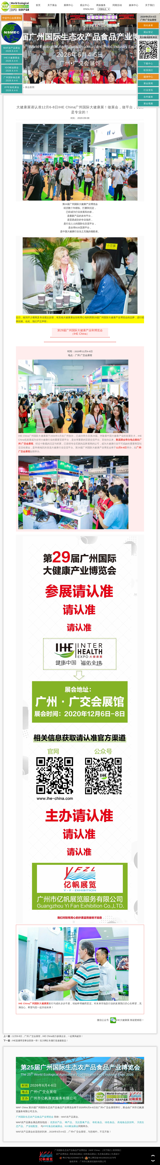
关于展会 (52, 5)
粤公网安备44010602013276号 (100, 1158)
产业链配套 (32, 1126)
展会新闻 (29, 87)
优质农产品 (56, 1122)
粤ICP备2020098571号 (71, 1158)
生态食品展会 (104, 1154)
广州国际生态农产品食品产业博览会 (34, 1116)
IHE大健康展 (120, 1020)
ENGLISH (88, 9)
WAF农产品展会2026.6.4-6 (11, 49)
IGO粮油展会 (71, 1126)
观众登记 (148, 32)
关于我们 (150, 5)
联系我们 (117, 1150)
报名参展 (148, 25)
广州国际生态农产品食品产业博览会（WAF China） (78, 1150)
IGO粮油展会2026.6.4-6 (12, 69)
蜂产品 (68, 1122)
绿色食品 (109, 1122)
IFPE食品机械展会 (52, 1126)
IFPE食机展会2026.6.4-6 (11, 89)
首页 (38, 5)
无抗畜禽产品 (82, 1122)
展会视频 (148, 103)
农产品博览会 (62, 1154)
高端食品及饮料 (125, 1122)
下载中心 (148, 63)
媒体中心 (133, 5)
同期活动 (117, 5)
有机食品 (97, 1122)
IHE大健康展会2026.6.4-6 (12, 59)
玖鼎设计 (115, 1154)
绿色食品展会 (90, 1154)
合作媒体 (148, 97)
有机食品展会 (76, 1154)
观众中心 (84, 5)
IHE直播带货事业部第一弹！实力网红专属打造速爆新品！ (40, 1040)
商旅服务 (101, 5)
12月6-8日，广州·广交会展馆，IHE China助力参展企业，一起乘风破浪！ (47, 1036)
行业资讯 (148, 90)
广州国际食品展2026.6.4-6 (12, 79)
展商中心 (68, 5)
